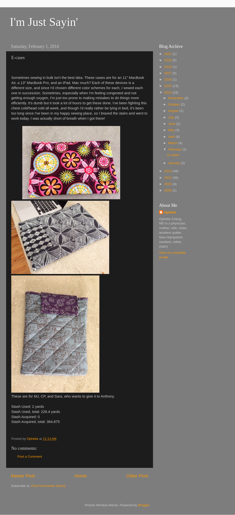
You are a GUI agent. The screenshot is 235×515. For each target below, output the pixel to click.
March (173, 143)
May (171, 130)
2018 (168, 67)
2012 (168, 177)
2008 (168, 190)
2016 (168, 79)
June (172, 124)
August (173, 111)
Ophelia (170, 212)
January (174, 163)
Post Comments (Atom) (48, 486)
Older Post (137, 475)
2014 (168, 92)
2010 (168, 184)
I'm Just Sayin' (44, 21)
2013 (168, 171)
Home (80, 475)
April (172, 136)
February (175, 149)
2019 (168, 60)
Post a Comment (29, 456)
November (176, 98)
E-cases (173, 155)
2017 (168, 73)
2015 (168, 86)
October (174, 104)
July (171, 117)
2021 (168, 54)
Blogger (143, 505)
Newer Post (23, 475)
